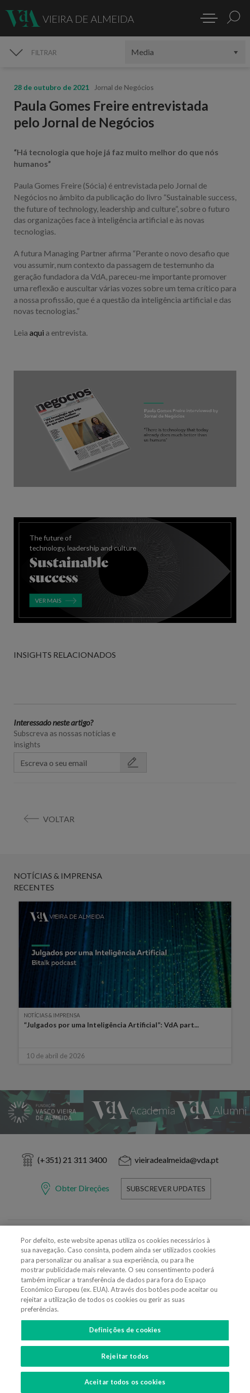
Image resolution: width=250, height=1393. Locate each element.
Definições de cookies (125, 1335)
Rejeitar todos (125, 1362)
